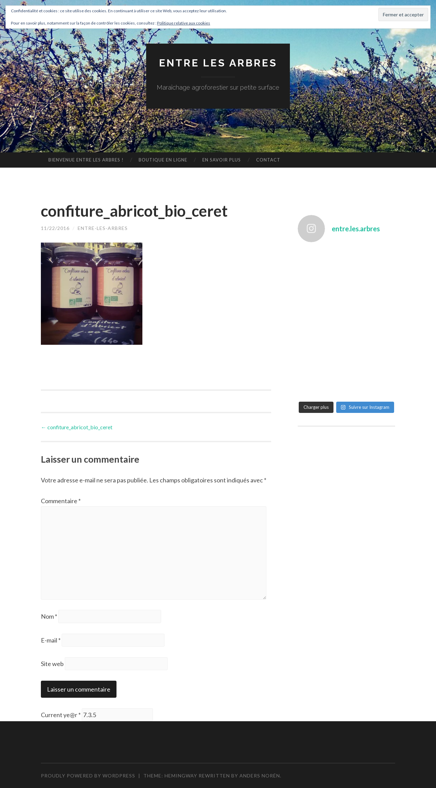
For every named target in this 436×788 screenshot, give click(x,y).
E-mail (51, 640)
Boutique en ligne (163, 160)
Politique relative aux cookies (183, 23)
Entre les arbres (218, 63)
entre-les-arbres (103, 228)
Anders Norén (259, 775)
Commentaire (61, 501)
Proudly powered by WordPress (88, 775)
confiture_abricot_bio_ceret (76, 427)
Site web (52, 663)
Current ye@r (61, 715)
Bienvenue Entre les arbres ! (86, 160)
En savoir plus (221, 160)
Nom (49, 616)
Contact (268, 160)
